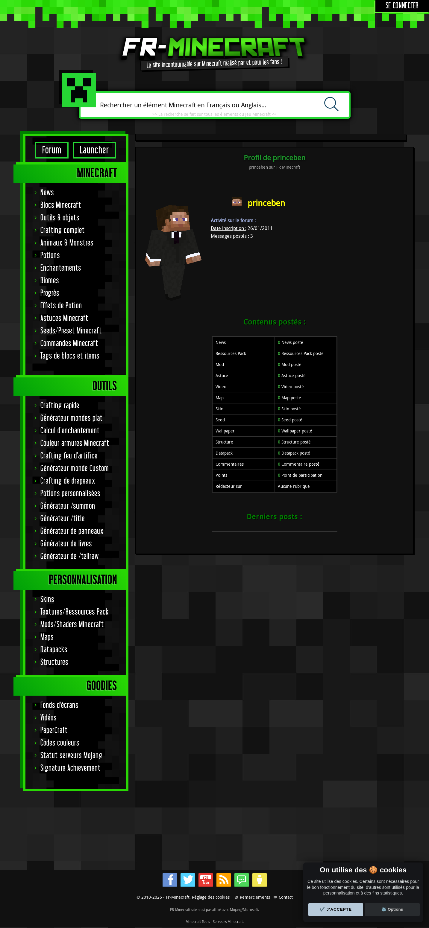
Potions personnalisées (70, 493)
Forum (51, 150)
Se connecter (402, 5)
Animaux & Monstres (66, 243)
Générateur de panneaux (72, 531)
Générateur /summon (67, 506)
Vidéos (48, 718)
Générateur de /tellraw (69, 556)
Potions (50, 255)
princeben (266, 202)
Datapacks (53, 649)
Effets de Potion (61, 305)
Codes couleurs (59, 743)
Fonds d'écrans (59, 705)
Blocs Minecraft (60, 205)
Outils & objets (59, 218)
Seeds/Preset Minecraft (71, 331)
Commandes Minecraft (69, 343)
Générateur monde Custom (74, 468)
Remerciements (255, 897)
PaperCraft (54, 730)
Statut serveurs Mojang (71, 755)
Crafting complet (62, 230)
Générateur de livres (66, 544)
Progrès (49, 293)
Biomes (49, 280)
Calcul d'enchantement (70, 430)
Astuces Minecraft (64, 318)
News (47, 192)
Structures (54, 662)
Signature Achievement (70, 768)
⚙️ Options (392, 909)
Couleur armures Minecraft (74, 443)
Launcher (94, 150)
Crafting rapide (59, 405)
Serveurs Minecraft (228, 921)
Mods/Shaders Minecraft (72, 624)
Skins (47, 599)
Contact (286, 897)
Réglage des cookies (211, 897)
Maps (47, 637)
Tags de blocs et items (69, 356)
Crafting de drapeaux (67, 481)
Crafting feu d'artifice (69, 456)
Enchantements (60, 268)
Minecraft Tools (198, 921)
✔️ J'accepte (336, 909)
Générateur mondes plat (71, 418)
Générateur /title (62, 518)
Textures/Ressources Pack (74, 612)
